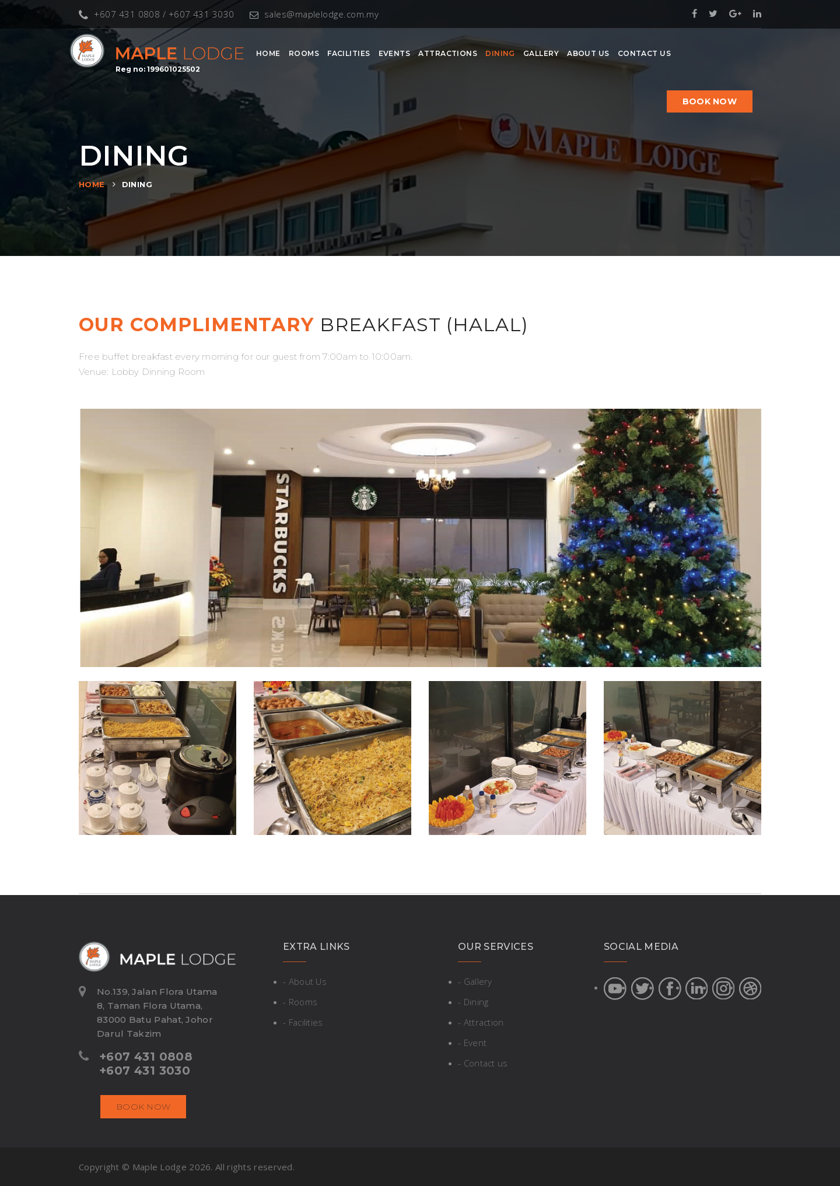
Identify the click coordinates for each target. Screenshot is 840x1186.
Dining (500, 53)
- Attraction (481, 1022)
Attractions (447, 53)
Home (92, 184)
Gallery (541, 53)
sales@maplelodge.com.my (314, 14)
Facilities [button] (348, 53)
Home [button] (268, 53)
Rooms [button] (304, 53)
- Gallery (475, 981)
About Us (588, 53)
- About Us (305, 981)
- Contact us (483, 1063)
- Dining (473, 1002)
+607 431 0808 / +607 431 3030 (157, 14)
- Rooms (300, 1002)
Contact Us (644, 53)
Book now (709, 101)
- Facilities (303, 1022)
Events (395, 53)
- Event (472, 1042)
